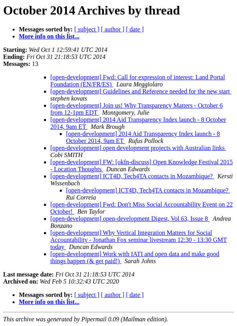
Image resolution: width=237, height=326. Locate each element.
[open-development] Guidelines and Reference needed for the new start (140, 91)
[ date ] (134, 29)
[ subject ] (86, 29)
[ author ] (113, 29)
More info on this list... (49, 36)
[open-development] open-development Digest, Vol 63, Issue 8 (129, 218)
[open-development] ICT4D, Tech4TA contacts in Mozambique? (132, 176)
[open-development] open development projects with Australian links (138, 148)
